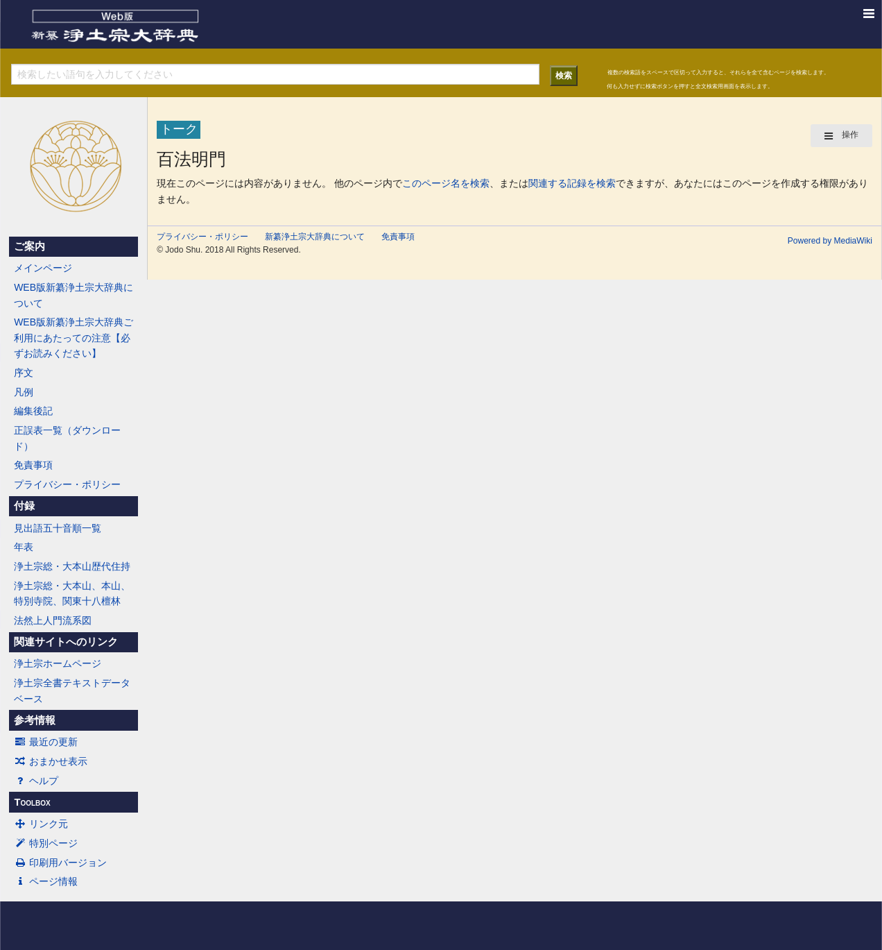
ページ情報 (46, 881)
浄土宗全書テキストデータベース (72, 690)
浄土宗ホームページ (57, 663)
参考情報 (34, 720)
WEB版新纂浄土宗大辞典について (73, 295)
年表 (23, 546)
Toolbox (32, 802)
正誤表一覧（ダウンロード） (67, 438)
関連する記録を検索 (572, 183)
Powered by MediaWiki (830, 241)
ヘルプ (36, 780)
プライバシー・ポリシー (67, 484)
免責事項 (33, 464)
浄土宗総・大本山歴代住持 (72, 566)
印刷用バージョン (60, 862)
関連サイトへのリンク (66, 641)
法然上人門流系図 (53, 620)
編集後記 (33, 410)
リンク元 (41, 823)
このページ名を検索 (446, 183)
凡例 (23, 392)
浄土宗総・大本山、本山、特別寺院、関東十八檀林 (72, 593)
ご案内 (29, 246)
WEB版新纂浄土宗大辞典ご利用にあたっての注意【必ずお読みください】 (73, 337)
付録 (24, 505)
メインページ (43, 267)
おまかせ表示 (50, 761)
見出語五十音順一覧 (57, 528)
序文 (23, 372)
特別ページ (46, 843)
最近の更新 (46, 741)
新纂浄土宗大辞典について (315, 236)
